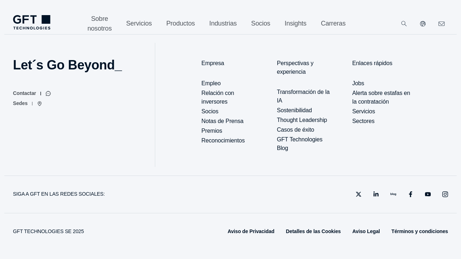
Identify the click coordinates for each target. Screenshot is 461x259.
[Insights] (295, 23)
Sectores (363, 121)
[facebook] (410, 194)
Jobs (358, 83)
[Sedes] (28, 103)
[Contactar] (32, 93)
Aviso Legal (366, 231)
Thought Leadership (302, 120)
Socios (209, 111)
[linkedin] (376, 194)
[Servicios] (139, 23)
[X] (359, 194)
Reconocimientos (223, 140)
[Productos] (180, 23)
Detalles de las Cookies (313, 231)
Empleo (210, 83)
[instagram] (445, 194)
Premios (211, 131)
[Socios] (260, 23)
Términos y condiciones (419, 231)
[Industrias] (223, 23)
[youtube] (428, 194)
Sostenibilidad (294, 110)
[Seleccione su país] (422, 23)
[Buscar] (404, 23)
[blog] (393, 194)
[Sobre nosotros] (99, 23)
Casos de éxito (295, 130)
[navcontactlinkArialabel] (441, 23)
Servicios (363, 111)
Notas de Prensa (222, 121)
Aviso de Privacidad (251, 231)
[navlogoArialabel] (31, 22)
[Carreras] (333, 23)
